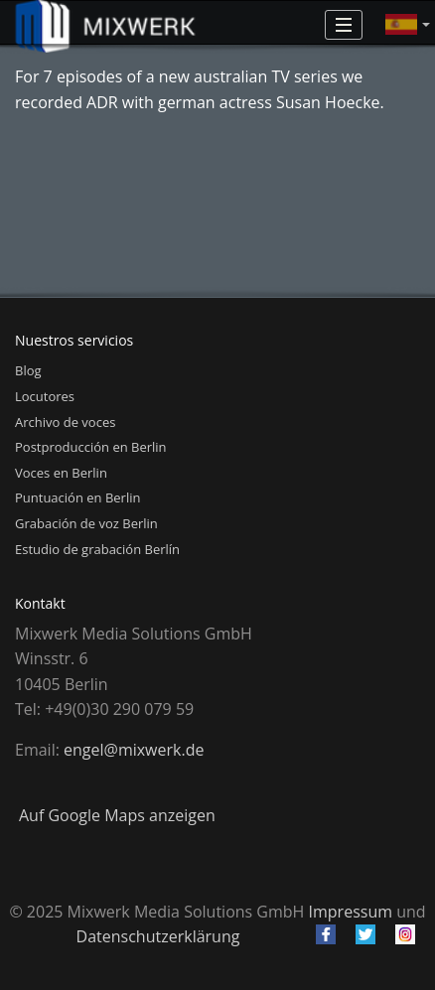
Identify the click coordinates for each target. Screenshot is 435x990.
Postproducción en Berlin (91, 447)
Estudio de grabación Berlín (97, 549)
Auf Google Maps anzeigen (117, 815)
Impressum (350, 911)
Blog (28, 370)
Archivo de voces (65, 422)
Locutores (44, 396)
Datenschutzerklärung (158, 936)
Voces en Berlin (61, 473)
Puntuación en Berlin (77, 497)
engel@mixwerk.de (134, 750)
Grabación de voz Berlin (86, 523)
